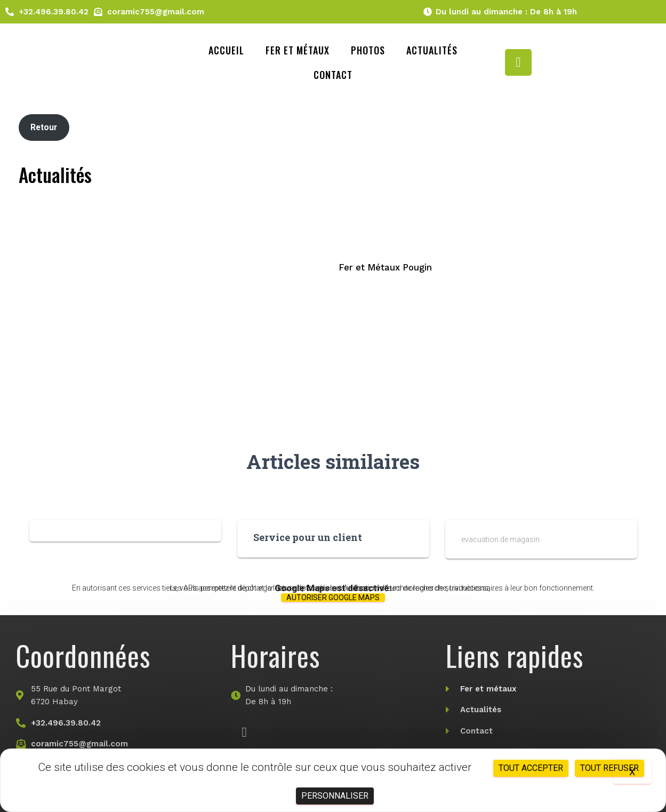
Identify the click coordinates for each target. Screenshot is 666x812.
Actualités (432, 50)
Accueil (226, 50)
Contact (333, 75)
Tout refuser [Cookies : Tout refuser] (609, 768)
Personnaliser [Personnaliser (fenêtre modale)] (334, 796)
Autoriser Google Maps (333, 597)
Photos (368, 50)
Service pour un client (307, 537)
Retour (43, 127)
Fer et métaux (298, 50)
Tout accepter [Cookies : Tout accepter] (531, 768)
